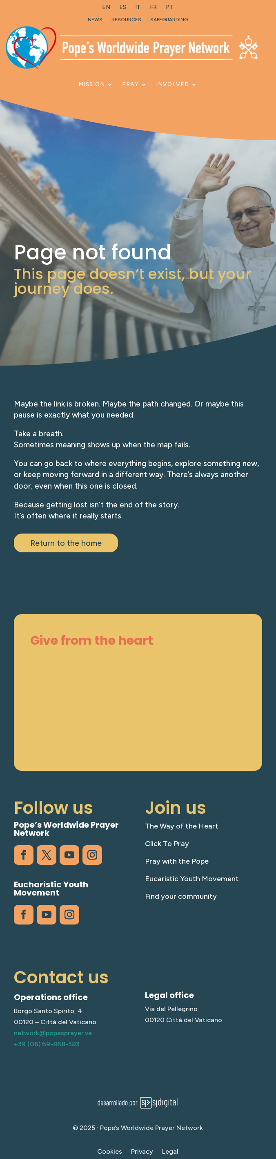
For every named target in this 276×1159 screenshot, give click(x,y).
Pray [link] (130, 84)
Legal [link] (170, 1152)
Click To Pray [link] (167, 843)
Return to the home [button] (66, 543)
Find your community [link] (181, 896)
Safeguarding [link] (169, 19)
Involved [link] (172, 84)
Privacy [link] (142, 1152)
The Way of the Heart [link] (181, 826)
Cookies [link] (109, 1152)
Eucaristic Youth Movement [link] (192, 878)
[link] (106, 8)
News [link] (95, 19)
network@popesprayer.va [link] (53, 1033)
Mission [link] (91, 84)
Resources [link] (126, 19)
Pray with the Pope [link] (177, 861)
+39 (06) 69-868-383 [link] (47, 1044)
